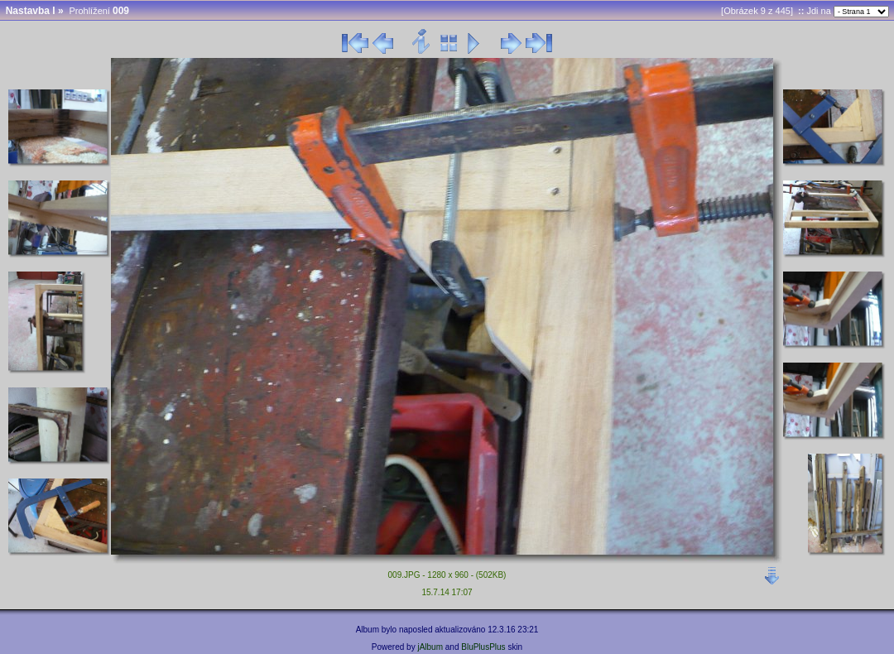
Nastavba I (30, 11)
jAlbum (430, 647)
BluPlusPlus (483, 647)
